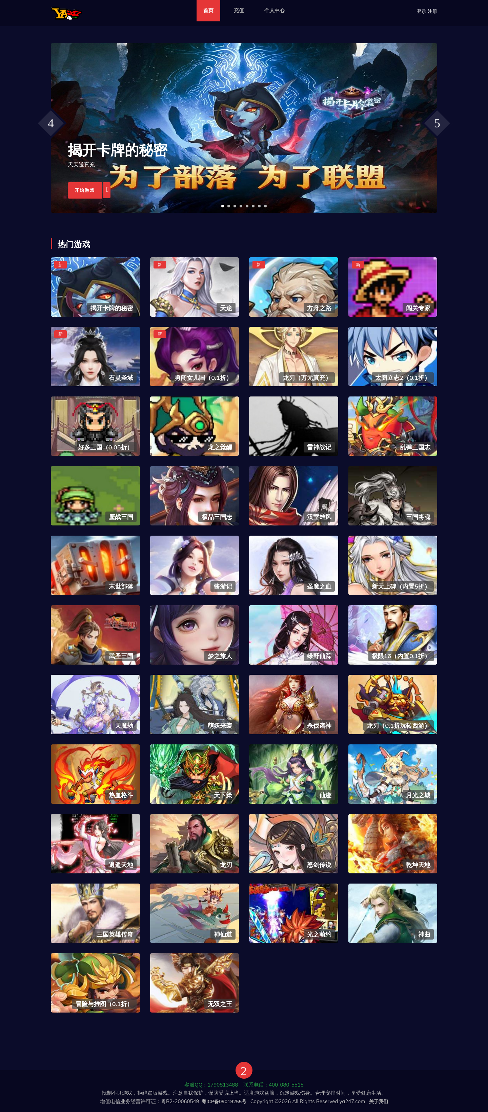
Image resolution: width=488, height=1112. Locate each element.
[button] (222, 206)
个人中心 (274, 10)
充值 (239, 10)
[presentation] (50, 123)
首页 (208, 10)
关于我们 (378, 1101)
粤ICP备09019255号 (224, 1101)
